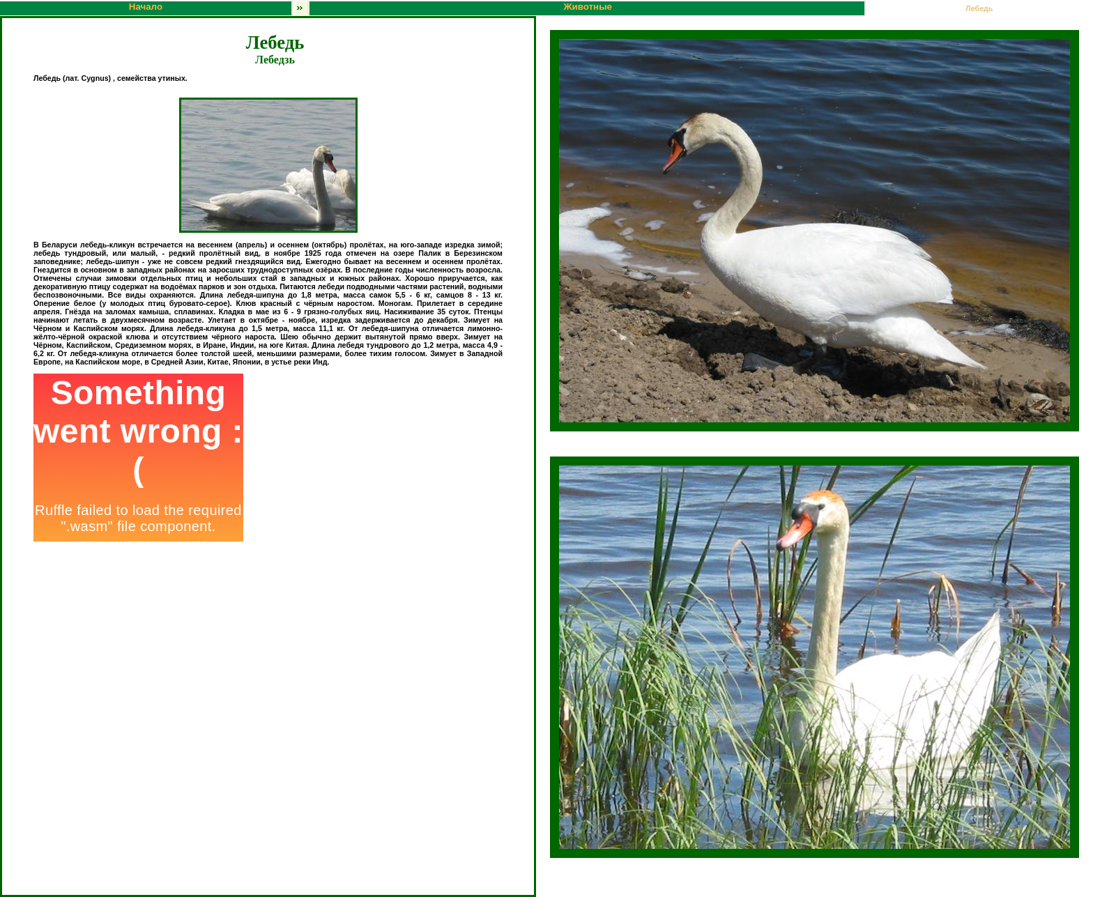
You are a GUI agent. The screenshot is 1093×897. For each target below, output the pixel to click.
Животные (452, 8)
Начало (145, 6)
